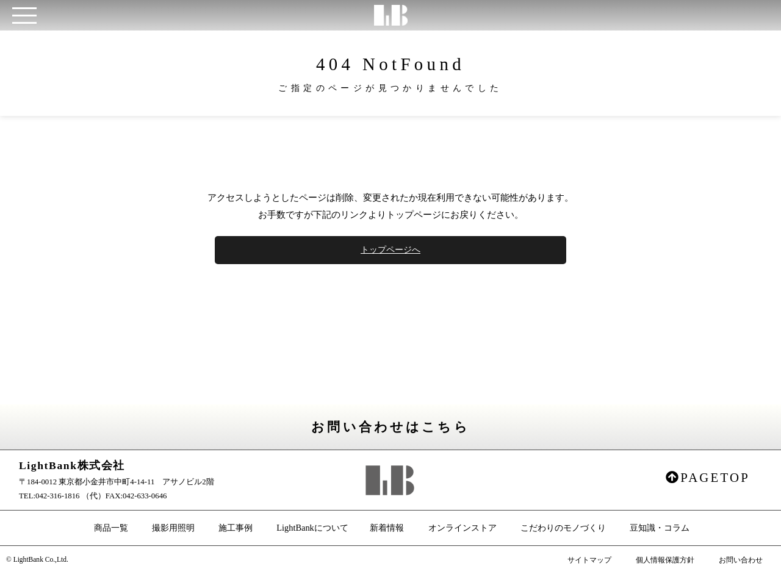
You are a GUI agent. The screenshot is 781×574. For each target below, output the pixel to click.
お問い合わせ (741, 560)
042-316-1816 (57, 496)
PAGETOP (708, 477)
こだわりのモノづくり (563, 528)
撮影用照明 (173, 528)
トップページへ (390, 249)
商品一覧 (111, 528)
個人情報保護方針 (665, 560)
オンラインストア (462, 528)
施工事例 (235, 528)
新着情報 (387, 528)
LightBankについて (312, 528)
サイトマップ (589, 560)
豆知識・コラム (659, 528)
